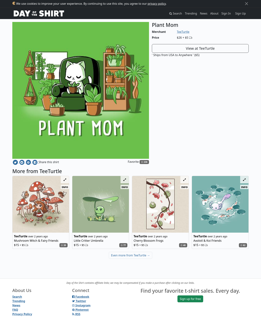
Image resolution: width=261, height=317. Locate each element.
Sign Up (240, 13)
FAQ (15, 310)
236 (144, 161)
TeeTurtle (183, 32)
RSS (76, 314)
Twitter (79, 301)
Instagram (81, 305)
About (214, 13)
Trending (191, 13)
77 (123, 245)
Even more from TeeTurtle (130, 255)
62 (242, 245)
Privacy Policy (22, 314)
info (65, 187)
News (203, 13)
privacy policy (157, 4)
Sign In (226, 13)
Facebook (80, 297)
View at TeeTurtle (200, 48)
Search (17, 297)
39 (63, 245)
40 (183, 245)
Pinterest (80, 310)
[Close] (246, 3)
